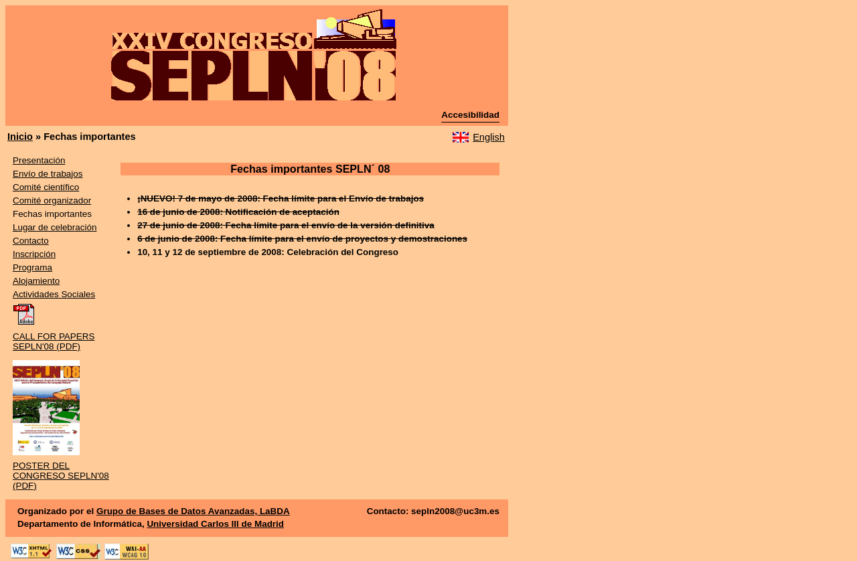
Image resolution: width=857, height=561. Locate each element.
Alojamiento (36, 281)
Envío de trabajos (48, 174)
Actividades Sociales (54, 294)
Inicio (20, 136)
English (489, 137)
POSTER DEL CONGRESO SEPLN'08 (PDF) (61, 476)
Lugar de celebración (55, 227)
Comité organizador (52, 200)
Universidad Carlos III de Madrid (215, 524)
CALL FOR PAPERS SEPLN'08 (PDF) (53, 341)
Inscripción (34, 254)
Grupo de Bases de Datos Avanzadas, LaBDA (193, 511)
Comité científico (46, 187)
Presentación (39, 160)
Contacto (31, 241)
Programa (32, 267)
